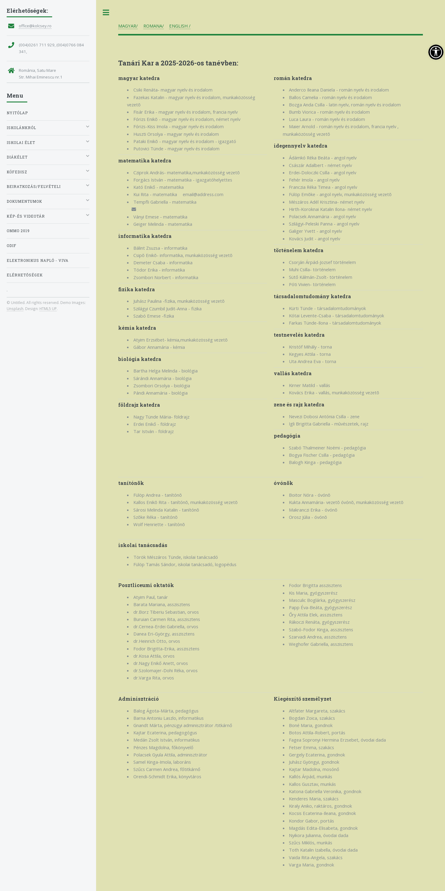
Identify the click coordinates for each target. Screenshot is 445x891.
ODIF (11, 245)
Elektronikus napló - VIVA (38, 260)
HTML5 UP (48, 308)
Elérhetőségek (25, 275)
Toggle (106, 12)
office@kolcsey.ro (35, 25)
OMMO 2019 (18, 231)
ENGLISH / (179, 26)
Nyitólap (17, 113)
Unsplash (15, 308)
